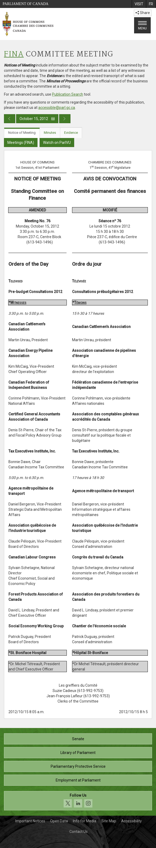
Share (142, 13)
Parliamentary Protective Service (78, 766)
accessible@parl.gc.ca (56, 107)
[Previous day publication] (9, 118)
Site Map (108, 821)
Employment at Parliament (78, 780)
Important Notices (30, 821)
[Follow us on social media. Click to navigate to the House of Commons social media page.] (78, 800)
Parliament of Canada (25, 4)
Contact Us (78, 831)
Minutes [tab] (50, 133)
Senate (78, 739)
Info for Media (84, 821)
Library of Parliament (78, 753)
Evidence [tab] (71, 133)
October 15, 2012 (37, 119)
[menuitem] (139, 4)
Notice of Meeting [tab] (22, 133)
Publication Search (67, 94)
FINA (14, 54)
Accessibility (131, 821)
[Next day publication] (64, 118)
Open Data (59, 821)
